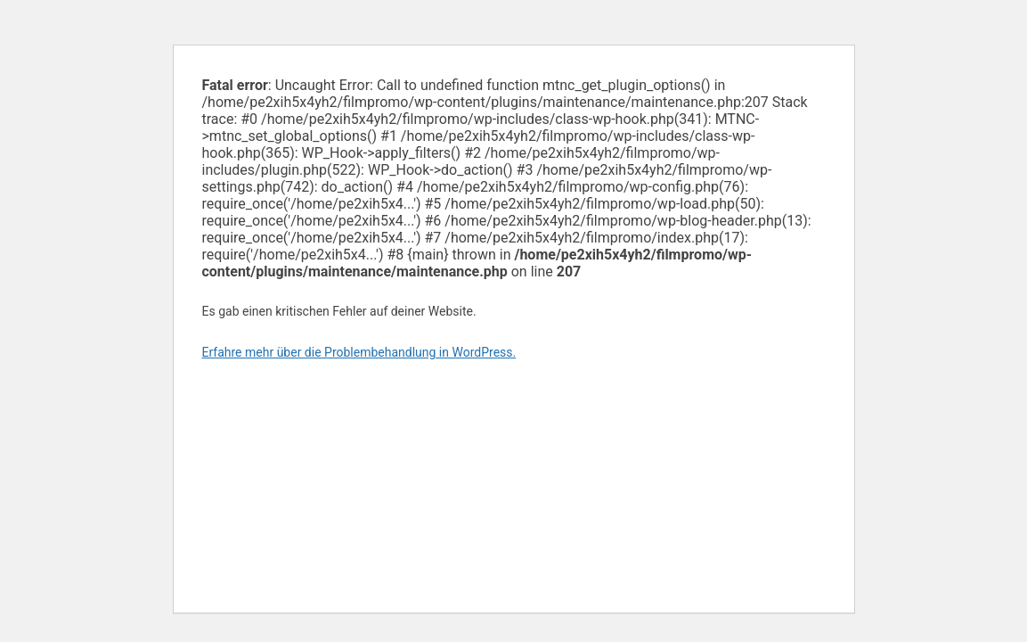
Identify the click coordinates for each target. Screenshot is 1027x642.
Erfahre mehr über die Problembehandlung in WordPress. (359, 352)
